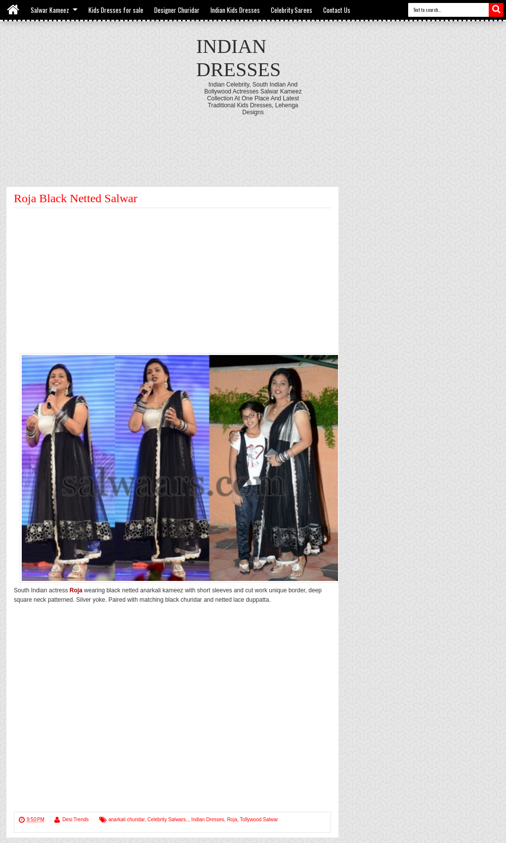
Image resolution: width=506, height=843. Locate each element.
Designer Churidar (177, 10)
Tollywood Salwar (259, 819)
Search (496, 10)
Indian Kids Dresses (235, 10)
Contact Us (336, 10)
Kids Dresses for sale (115, 10)
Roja (232, 819)
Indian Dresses (207, 819)
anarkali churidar (126, 819)
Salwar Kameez (50, 10)
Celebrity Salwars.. (167, 819)
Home (13, 10)
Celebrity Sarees (291, 10)
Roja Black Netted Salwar (75, 198)
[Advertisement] (253, 143)
